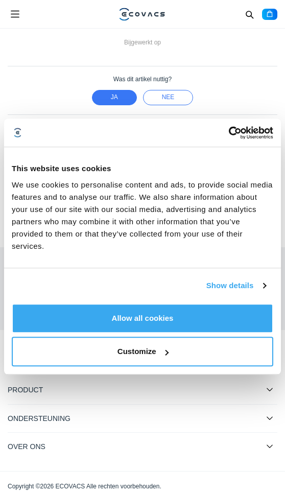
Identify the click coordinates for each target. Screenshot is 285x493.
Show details (230, 285)
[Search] (249, 14)
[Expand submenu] (269, 389)
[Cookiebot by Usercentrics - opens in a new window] (228, 132)
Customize (143, 351)
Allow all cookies (143, 318)
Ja (114, 97)
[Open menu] (15, 14)
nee (168, 97)
